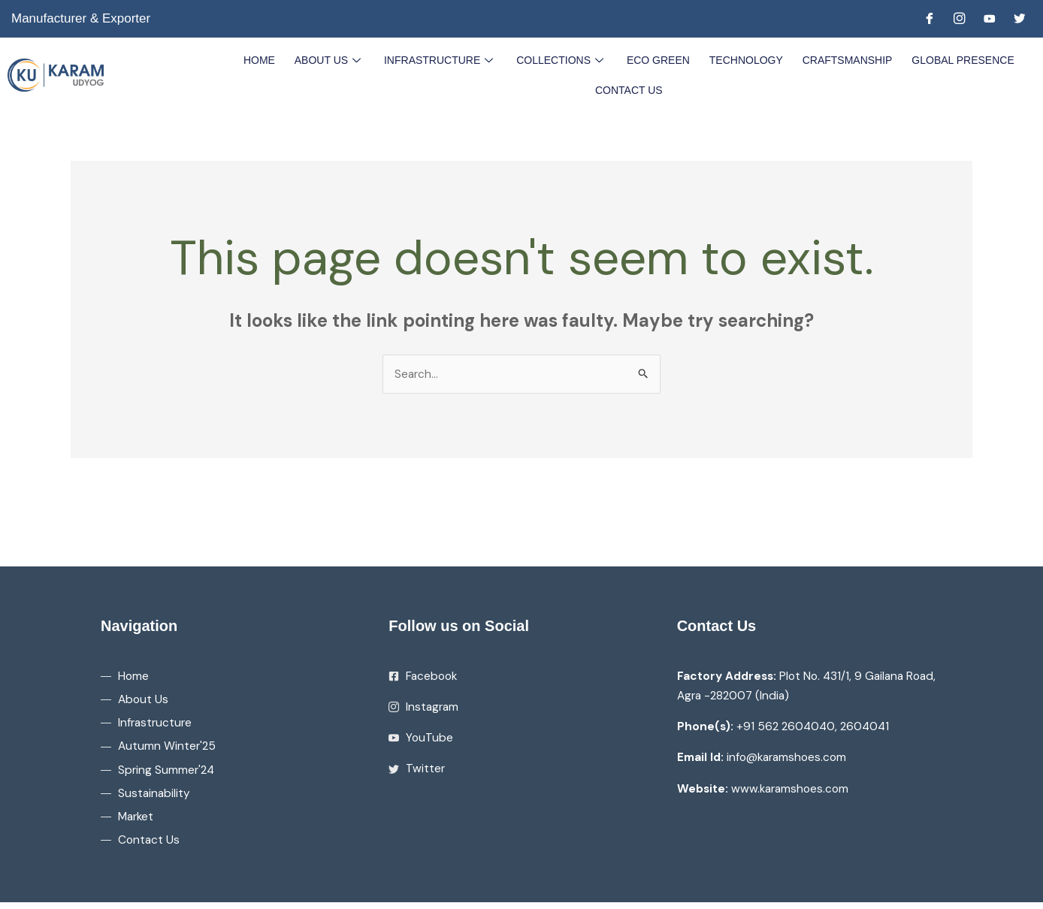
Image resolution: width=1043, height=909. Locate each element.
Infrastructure (442, 59)
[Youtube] (989, 19)
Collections (562, 59)
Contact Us (629, 89)
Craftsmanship (844, 59)
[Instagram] (959, 19)
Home (264, 59)
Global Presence (958, 59)
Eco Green (657, 59)
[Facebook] (929, 19)
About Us (332, 59)
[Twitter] (1019, 19)
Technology (744, 59)
